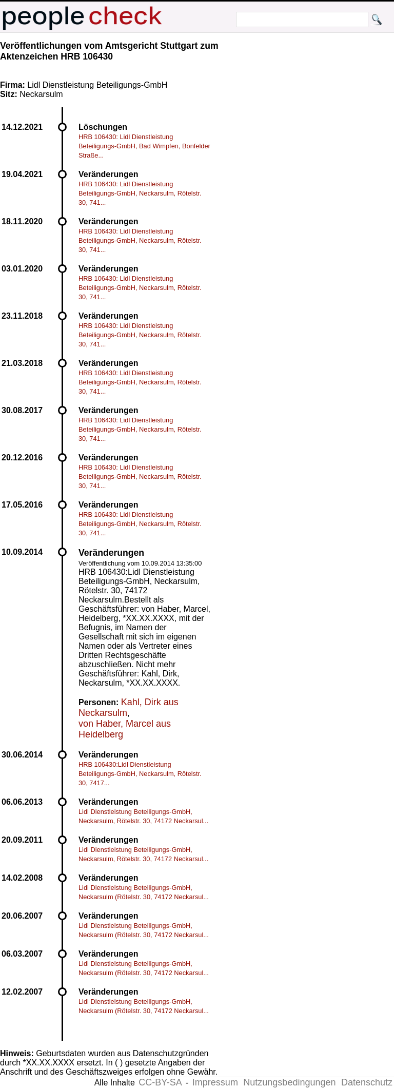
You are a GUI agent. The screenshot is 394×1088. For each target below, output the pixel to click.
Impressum (215, 1082)
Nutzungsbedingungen (289, 1082)
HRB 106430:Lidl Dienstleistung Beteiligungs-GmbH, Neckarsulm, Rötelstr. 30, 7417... (140, 774)
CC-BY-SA (160, 1082)
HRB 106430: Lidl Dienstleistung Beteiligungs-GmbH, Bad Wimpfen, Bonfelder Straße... (144, 146)
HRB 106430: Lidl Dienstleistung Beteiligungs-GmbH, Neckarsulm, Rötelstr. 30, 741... (140, 193)
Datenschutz (366, 1082)
